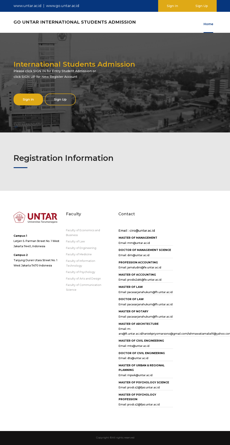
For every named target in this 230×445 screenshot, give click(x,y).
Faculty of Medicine (79, 254)
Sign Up (201, 6)
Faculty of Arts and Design (83, 278)
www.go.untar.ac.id (62, 6)
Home (208, 24)
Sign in (28, 99)
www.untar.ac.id (28, 6)
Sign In (172, 6)
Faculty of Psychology (80, 272)
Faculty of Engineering (81, 248)
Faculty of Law (75, 241)
